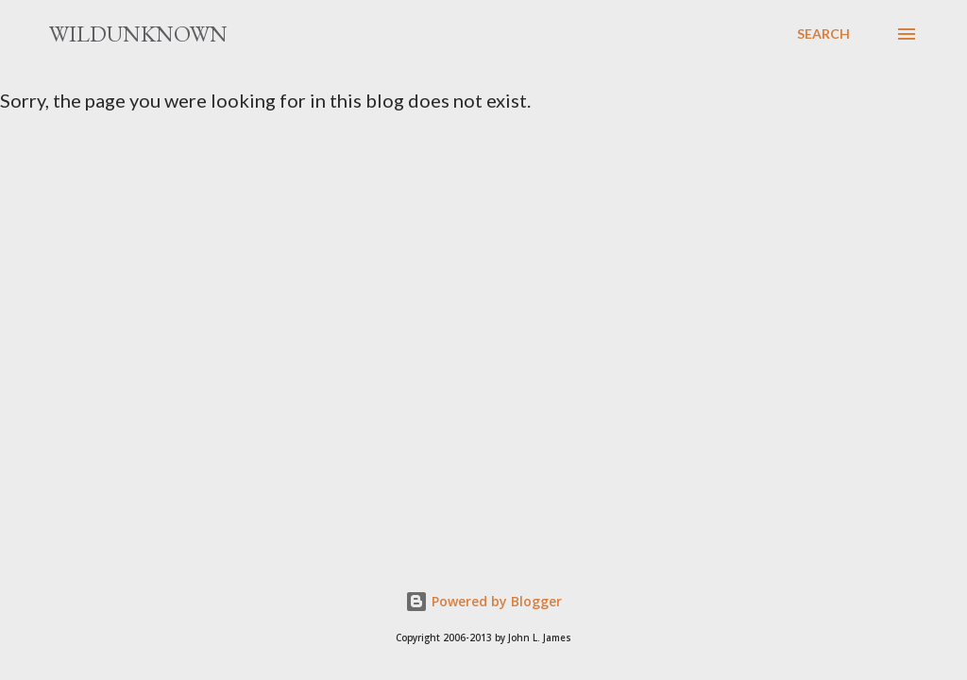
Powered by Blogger (483, 601)
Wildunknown (138, 33)
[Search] (823, 34)
